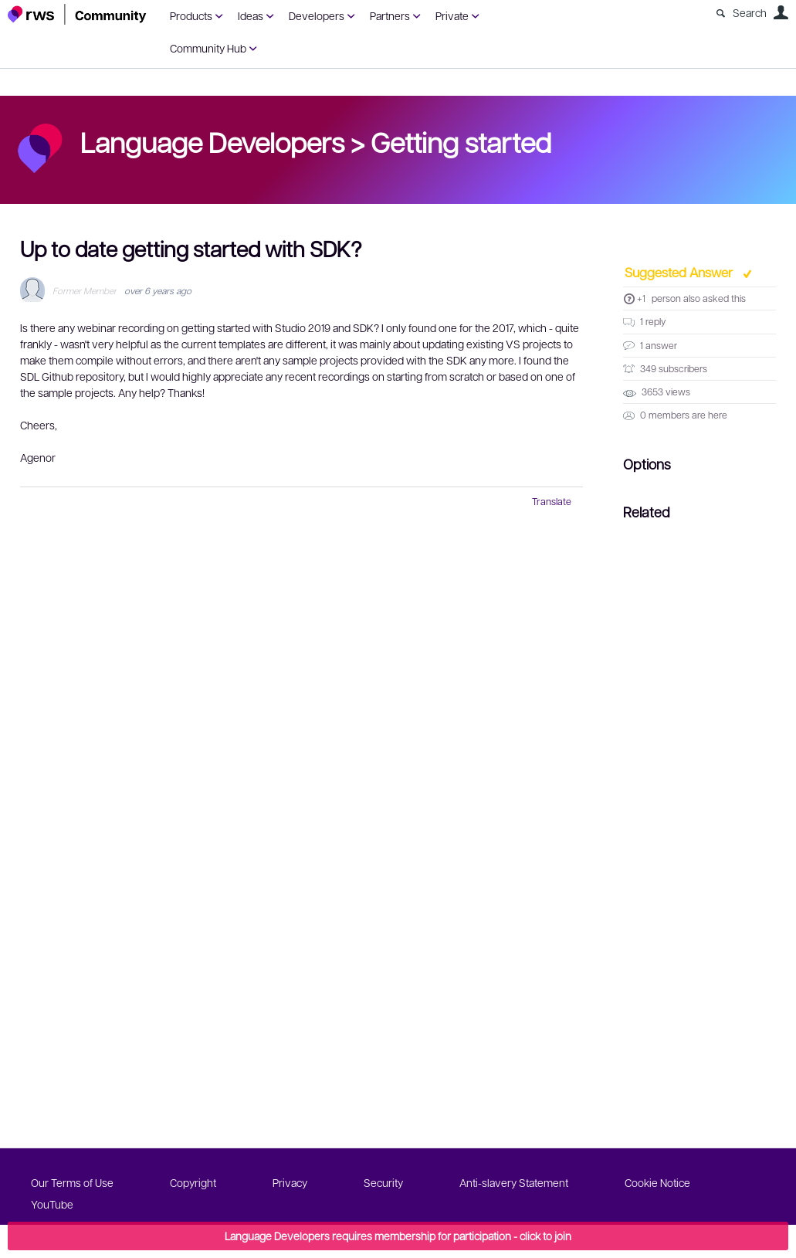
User (780, 12)
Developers (316, 15)
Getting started (461, 141)
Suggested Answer (680, 271)
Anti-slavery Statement (513, 1182)
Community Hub (208, 48)
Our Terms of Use (72, 1182)
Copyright (193, 1182)
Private (452, 15)
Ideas (250, 15)
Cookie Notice (657, 1182)
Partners (390, 15)
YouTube (52, 1204)
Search (750, 12)
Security (383, 1182)
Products (191, 15)
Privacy (290, 1182)
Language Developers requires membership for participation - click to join (398, 1236)
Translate (551, 501)
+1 (641, 298)
